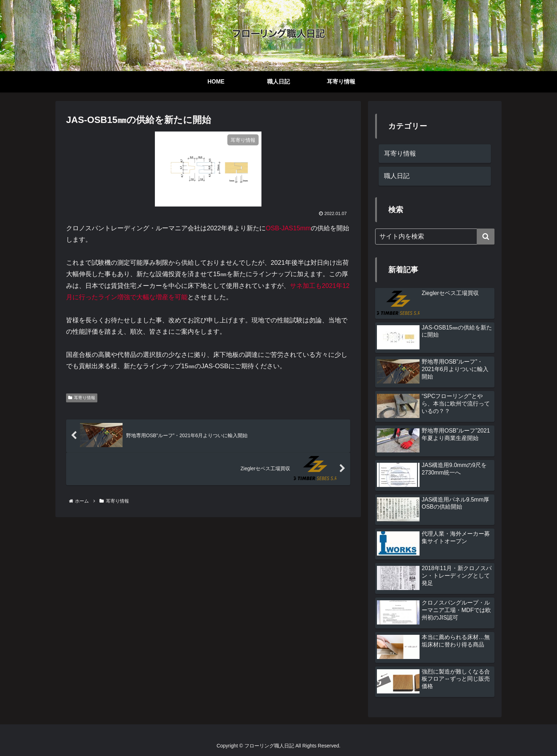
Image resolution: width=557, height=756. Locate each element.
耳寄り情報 (81, 397)
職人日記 (397, 175)
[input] (434, 237)
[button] (485, 237)
